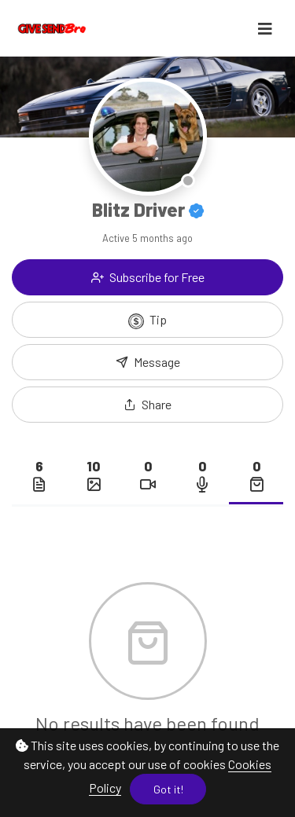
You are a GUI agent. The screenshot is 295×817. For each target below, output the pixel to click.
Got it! (168, 789)
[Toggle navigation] (265, 28)
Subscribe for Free (148, 276)
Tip (147, 320)
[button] (147, 405)
